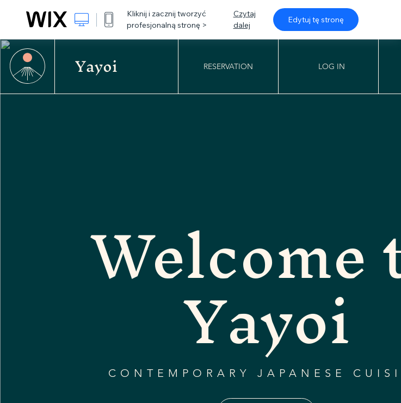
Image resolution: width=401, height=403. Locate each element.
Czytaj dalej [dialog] (244, 19)
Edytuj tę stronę (316, 19)
